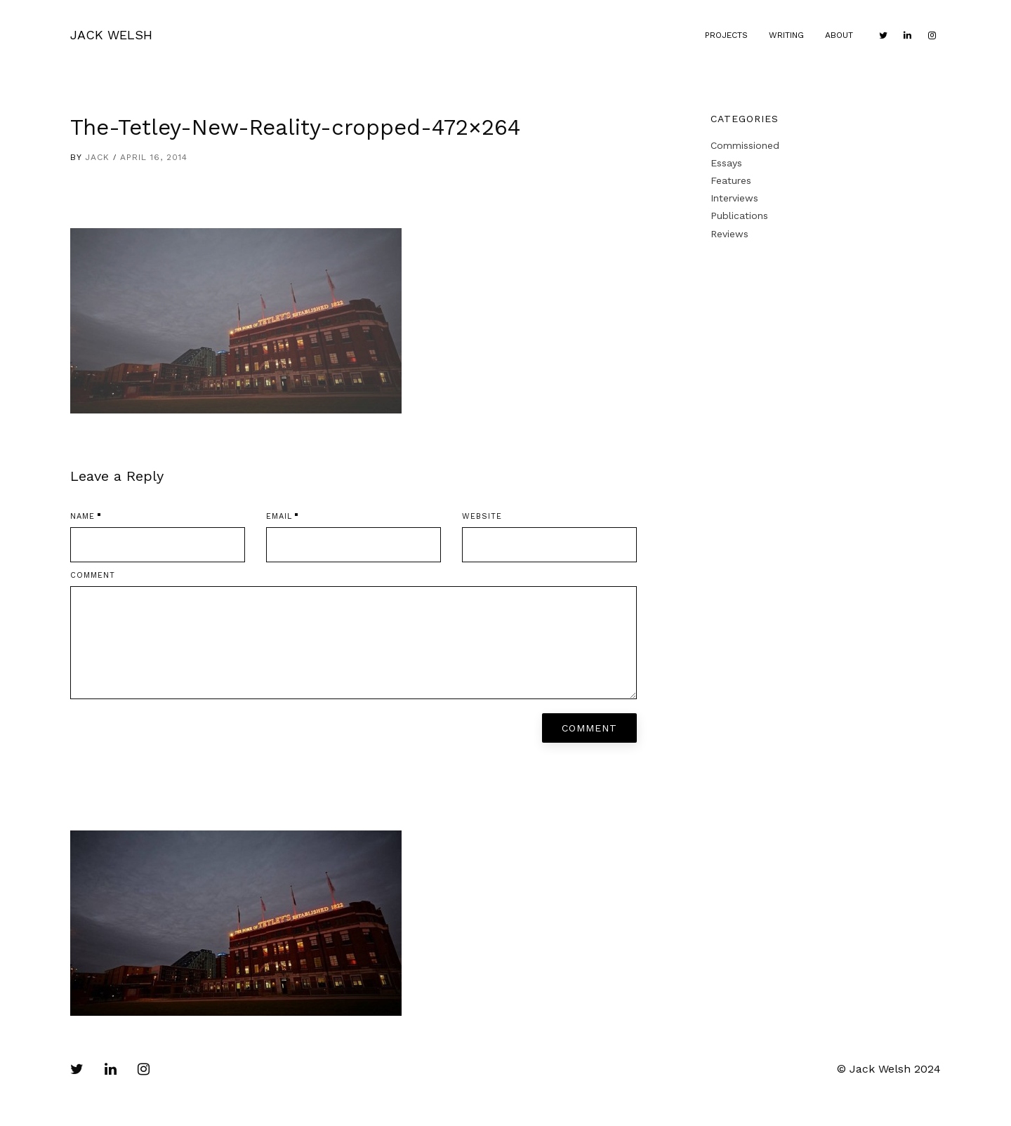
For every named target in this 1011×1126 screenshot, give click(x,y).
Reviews (729, 233)
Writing (786, 35)
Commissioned (745, 145)
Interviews (734, 198)
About (839, 35)
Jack (97, 157)
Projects (726, 35)
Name (82, 516)
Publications (739, 215)
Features (731, 180)
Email (279, 516)
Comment (92, 575)
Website (482, 516)
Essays (726, 162)
